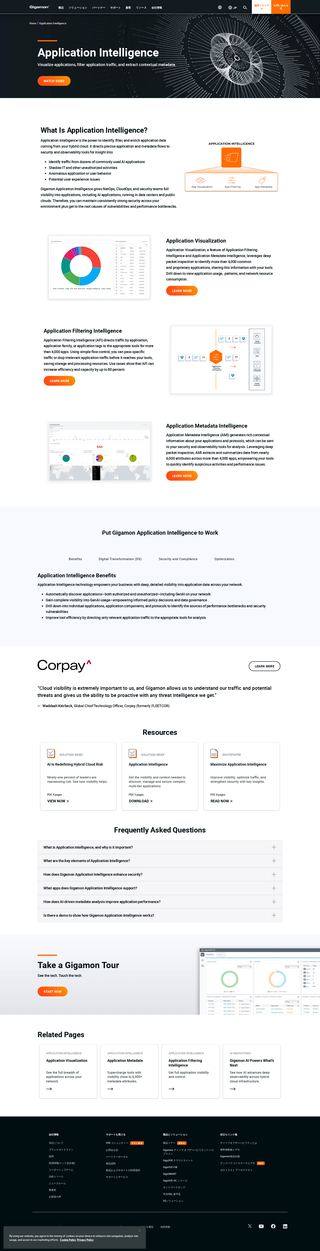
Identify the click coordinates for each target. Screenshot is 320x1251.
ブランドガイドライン (61, 1149)
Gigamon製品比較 (230, 1156)
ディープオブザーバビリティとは (238, 1142)
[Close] (139, 1230)
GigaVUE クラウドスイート (178, 1160)
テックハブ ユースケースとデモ (238, 1163)
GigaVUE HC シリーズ (175, 1180)
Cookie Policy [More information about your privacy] (68, 1240)
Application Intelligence (52, 23)
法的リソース (56, 1176)
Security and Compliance (178, 559)
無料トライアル (261, 7)
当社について (56, 1142)
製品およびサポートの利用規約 (123, 1170)
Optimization (224, 559)
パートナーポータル (117, 1156)
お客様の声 (55, 1196)
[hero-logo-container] (42, 7)
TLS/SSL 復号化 (172, 1194)
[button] (61, 8)
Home (32, 23)
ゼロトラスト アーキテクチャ (236, 1170)
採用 (51, 1156)
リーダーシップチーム (61, 1169)
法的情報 (165, 1226)
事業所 (52, 1189)
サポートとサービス (117, 1176)
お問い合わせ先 (281, 7)
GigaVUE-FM (170, 1167)
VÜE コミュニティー (117, 1142)
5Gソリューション (173, 1200)
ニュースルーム (57, 1183)
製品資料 (111, 1163)
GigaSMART (169, 1173)
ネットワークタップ (174, 1187)
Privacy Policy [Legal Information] (85, 1240)
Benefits (75, 559)
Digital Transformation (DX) (120, 559)
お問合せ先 (112, 1150)
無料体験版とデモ (230, 1149)
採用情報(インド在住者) (62, 1163)
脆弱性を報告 (146, 1226)
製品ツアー (169, 1142)
